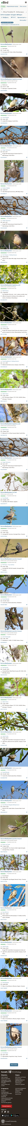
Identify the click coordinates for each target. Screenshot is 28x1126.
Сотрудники (4, 1095)
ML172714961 (4, 334)
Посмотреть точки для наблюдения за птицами (6, 1081)
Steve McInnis (5, 912)
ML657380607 (4, 988)
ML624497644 (4, 262)
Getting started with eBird (7, 1098)
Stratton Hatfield (6, 188)
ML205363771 (4, 503)
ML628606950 (4, 123)
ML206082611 (4, 642)
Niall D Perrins (5, 290)
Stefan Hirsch (5, 393)
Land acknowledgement (20, 1088)
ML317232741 (4, 709)
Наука (17, 1075)
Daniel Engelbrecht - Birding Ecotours (10, 361)
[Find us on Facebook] (2, 1112)
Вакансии (3, 1096)
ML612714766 (4, 881)
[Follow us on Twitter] (5, 1112)
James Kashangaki (6, 636)
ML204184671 (4, 157)
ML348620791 (4, 300)
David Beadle (5, 498)
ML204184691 (4, 469)
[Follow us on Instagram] (8, 1112)
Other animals (23, 6)
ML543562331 (4, 366)
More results (14, 1064)
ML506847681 (4, 777)
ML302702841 (4, 536)
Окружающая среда (12, 6)
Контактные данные (6, 1102)
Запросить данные (20, 1084)
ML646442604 (4, 1058)
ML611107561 (4, 919)
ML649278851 (4, 604)
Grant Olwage (5, 117)
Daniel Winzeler (5, 599)
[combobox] (14, 12)
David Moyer (5, 1052)
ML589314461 (4, 745)
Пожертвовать (6, 1106)
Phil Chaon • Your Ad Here (8, 564)
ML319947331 (4, 435)
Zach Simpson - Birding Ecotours (9, 255)
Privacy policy (18, 1092)
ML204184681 (4, 228)
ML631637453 (4, 674)
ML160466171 (4, 193)
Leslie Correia (5, 736)
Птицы (3, 6)
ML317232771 (4, 401)
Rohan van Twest (6, 844)
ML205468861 (4, 90)
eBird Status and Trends (20, 1077)
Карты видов (4, 1077)
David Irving (5, 326)
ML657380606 (4, 1020)
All (2, 8)
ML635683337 (4, 812)
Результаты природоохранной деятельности (19, 1080)
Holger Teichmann (6, 150)
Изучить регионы (5, 1078)
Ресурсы (3, 1090)
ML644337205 (4, 54)
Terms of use (18, 1094)
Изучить (4, 1075)
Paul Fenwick (5, 667)
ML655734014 (4, 572)
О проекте (4, 1088)
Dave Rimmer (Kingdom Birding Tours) (10, 804)
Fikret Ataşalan (5, 982)
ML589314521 (4, 955)
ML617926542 (4, 851)
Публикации (18, 1082)
